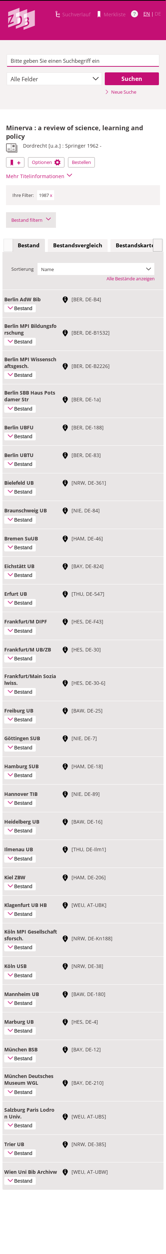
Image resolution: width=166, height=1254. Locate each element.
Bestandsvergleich (77, 245)
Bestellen (81, 162)
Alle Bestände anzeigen (131, 278)
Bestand (29, 245)
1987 (45, 195)
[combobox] (54, 78)
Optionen (46, 162)
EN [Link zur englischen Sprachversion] (146, 13)
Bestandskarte (135, 245)
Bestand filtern (31, 220)
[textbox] (83, 60)
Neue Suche (120, 92)
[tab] (28, 245)
